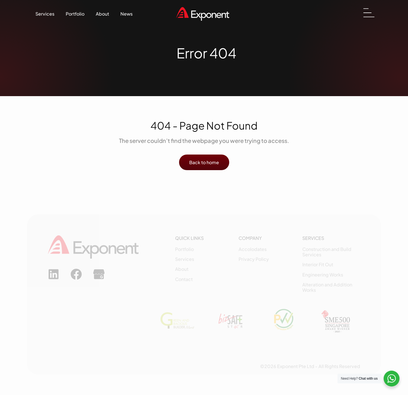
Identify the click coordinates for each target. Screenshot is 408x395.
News (126, 14)
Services (44, 14)
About (102, 14)
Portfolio (75, 14)
